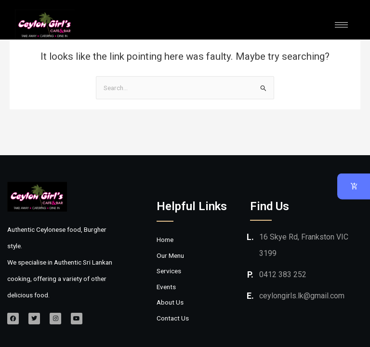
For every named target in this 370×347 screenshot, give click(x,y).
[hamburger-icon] (341, 25)
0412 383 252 (282, 274)
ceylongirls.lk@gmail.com (301, 295)
